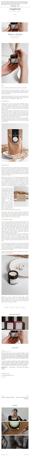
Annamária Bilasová (5, 373)
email (23, 307)
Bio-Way (11, 185)
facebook (12, 307)
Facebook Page (12, 367)
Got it (18, 6)
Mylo (20, 244)
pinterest (17, 307)
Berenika (3, 350)
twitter (6, 307)
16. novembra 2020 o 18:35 (6, 351)
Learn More (13, 6)
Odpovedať (3, 369)
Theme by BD (26, 454)
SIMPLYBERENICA (4, 367)
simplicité (15, 9)
